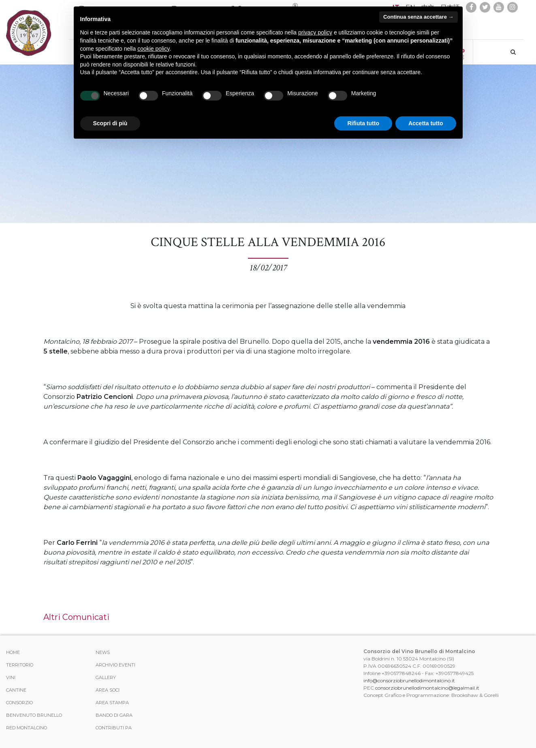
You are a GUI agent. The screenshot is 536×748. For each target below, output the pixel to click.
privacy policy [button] (315, 32)
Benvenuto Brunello (34, 715)
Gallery (106, 677)
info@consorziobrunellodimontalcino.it (409, 680)
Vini (10, 677)
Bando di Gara (114, 715)
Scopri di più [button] (110, 123)
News (103, 652)
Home (13, 652)
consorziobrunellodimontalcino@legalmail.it (427, 688)
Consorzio (19, 702)
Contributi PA (114, 728)
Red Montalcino (26, 728)
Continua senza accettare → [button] (418, 17)
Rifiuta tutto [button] (363, 123)
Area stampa (112, 702)
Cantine (16, 690)
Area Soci (108, 690)
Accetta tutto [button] (425, 123)
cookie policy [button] (153, 48)
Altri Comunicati (76, 617)
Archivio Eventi (115, 665)
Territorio (19, 665)
